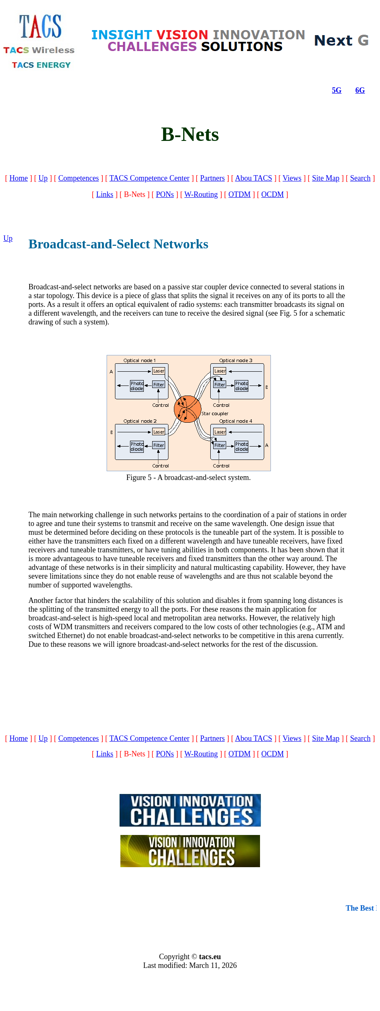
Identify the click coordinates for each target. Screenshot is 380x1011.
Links (104, 194)
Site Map (326, 178)
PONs (165, 194)
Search (360, 178)
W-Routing (201, 194)
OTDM (240, 194)
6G (360, 90)
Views (292, 178)
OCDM (272, 194)
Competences (79, 178)
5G (337, 90)
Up (43, 178)
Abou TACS (253, 178)
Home (19, 178)
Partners (212, 178)
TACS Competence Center (150, 178)
